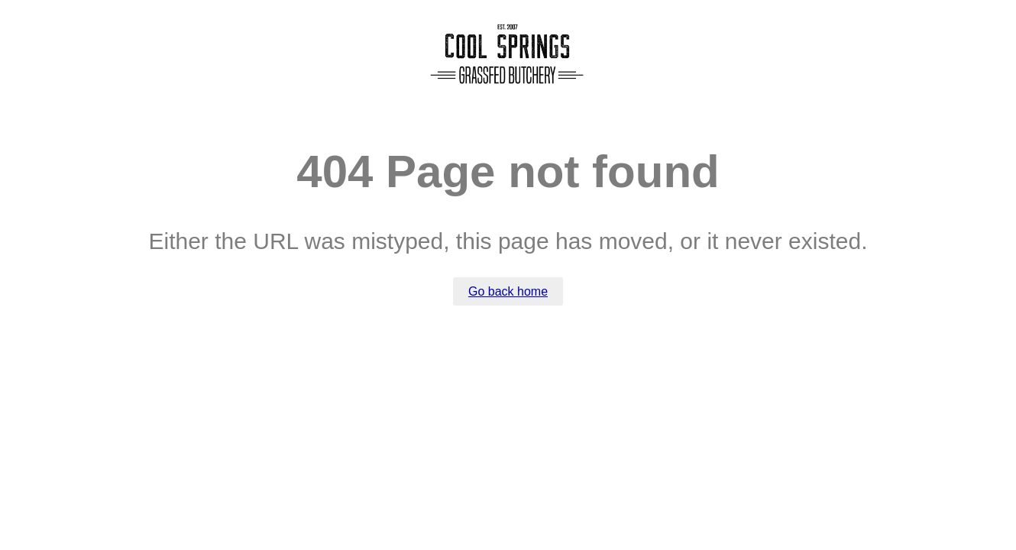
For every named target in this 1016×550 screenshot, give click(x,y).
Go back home (508, 291)
